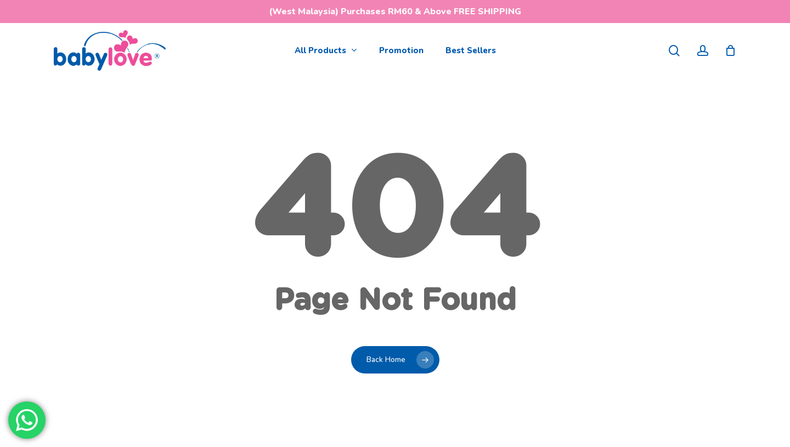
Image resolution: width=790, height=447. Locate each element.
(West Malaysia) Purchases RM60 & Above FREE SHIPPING (395, 11)
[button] (769, 6)
